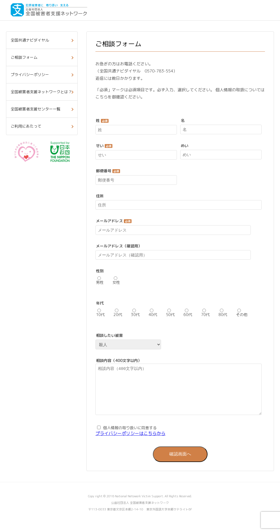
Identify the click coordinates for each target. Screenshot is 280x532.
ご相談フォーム (24, 57)
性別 (100, 270)
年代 (100, 303)
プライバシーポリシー (30, 74)
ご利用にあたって (26, 126)
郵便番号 (108, 170)
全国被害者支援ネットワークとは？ (41, 91)
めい (184, 145)
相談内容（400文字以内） (119, 360)
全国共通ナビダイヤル (30, 40)
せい (104, 145)
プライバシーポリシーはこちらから (130, 442)
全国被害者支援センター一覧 (35, 109)
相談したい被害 (109, 335)
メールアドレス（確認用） (119, 246)
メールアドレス (114, 220)
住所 (100, 196)
